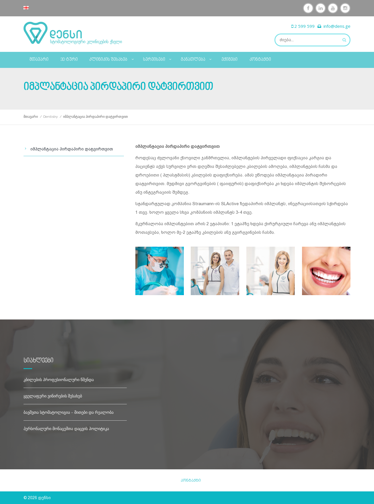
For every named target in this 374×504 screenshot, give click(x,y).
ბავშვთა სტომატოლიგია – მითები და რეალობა (69, 412)
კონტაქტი (260, 59)
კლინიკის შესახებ (111, 58)
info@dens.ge (337, 26)
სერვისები (157, 58)
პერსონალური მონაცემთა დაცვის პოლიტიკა (66, 428)
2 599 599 (304, 26)
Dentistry (50, 117)
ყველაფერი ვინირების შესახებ (53, 396)
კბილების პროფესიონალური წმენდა (59, 379)
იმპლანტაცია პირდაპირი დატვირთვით (71, 149)
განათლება (196, 58)
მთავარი (39, 59)
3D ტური (69, 59)
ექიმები (229, 59)
